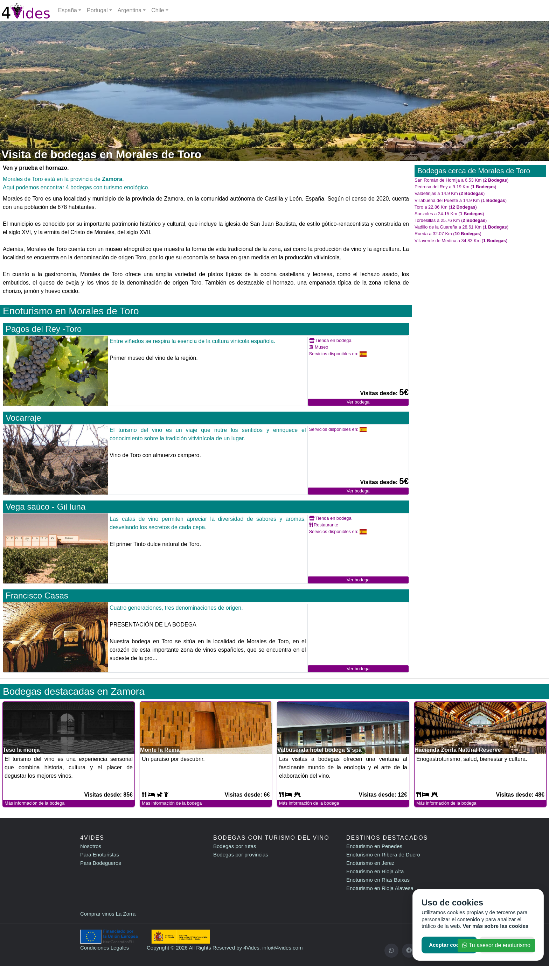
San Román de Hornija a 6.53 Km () (461, 180)
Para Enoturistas (99, 855)
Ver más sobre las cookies (496, 926)
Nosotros (90, 846)
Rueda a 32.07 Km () (448, 233)
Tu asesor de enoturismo (496, 945)
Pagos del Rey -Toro (44, 329)
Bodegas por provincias (240, 855)
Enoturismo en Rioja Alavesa (380, 888)
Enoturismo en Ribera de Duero (383, 855)
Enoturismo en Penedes (374, 846)
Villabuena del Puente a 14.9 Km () (461, 200)
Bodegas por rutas (234, 846)
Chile (157, 10)
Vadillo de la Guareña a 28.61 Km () (461, 227)
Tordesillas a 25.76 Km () (451, 220)
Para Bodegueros (100, 863)
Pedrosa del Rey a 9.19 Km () (455, 186)
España (67, 10)
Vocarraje (23, 417)
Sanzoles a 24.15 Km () (449, 213)
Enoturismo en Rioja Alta (375, 871)
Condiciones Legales (104, 948)
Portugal (97, 10)
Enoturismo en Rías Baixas (378, 880)
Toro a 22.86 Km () (446, 207)
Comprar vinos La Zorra (107, 914)
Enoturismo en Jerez (370, 863)
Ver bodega (358, 402)
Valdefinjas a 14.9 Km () (450, 193)
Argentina (130, 10)
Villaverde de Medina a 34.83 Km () (461, 240)
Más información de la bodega (34, 803)
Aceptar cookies (449, 945)
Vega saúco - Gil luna (45, 506)
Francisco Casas (37, 595)
